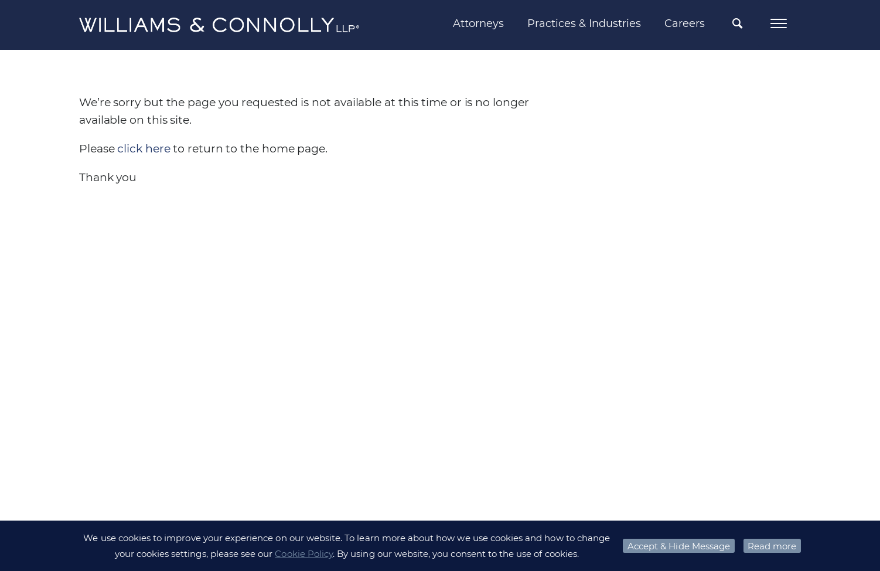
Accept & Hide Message (678, 546)
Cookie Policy (304, 553)
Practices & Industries (584, 23)
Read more (772, 546)
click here (143, 148)
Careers (684, 23)
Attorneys (478, 23)
